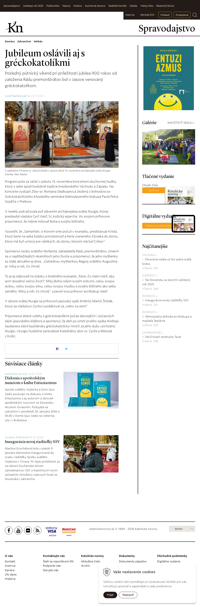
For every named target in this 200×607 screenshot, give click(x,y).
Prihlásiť (165, 15)
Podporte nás (52, 565)
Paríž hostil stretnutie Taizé (163, 336)
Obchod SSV (147, 14)
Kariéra (9, 570)
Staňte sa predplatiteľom (153, 191)
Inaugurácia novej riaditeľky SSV (32, 442)
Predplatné (182, 15)
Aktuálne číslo (90, 561)
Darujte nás (50, 570)
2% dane (11, 574)
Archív (179, 528)
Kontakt (10, 561)
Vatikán (148, 255)
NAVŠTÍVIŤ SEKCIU (181, 122)
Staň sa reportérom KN (58, 561)
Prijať (110, 594)
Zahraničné (151, 332)
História (10, 578)
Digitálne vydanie (168, 561)
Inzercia (129, 14)
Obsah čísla (150, 185)
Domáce (148, 275)
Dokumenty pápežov (133, 561)
